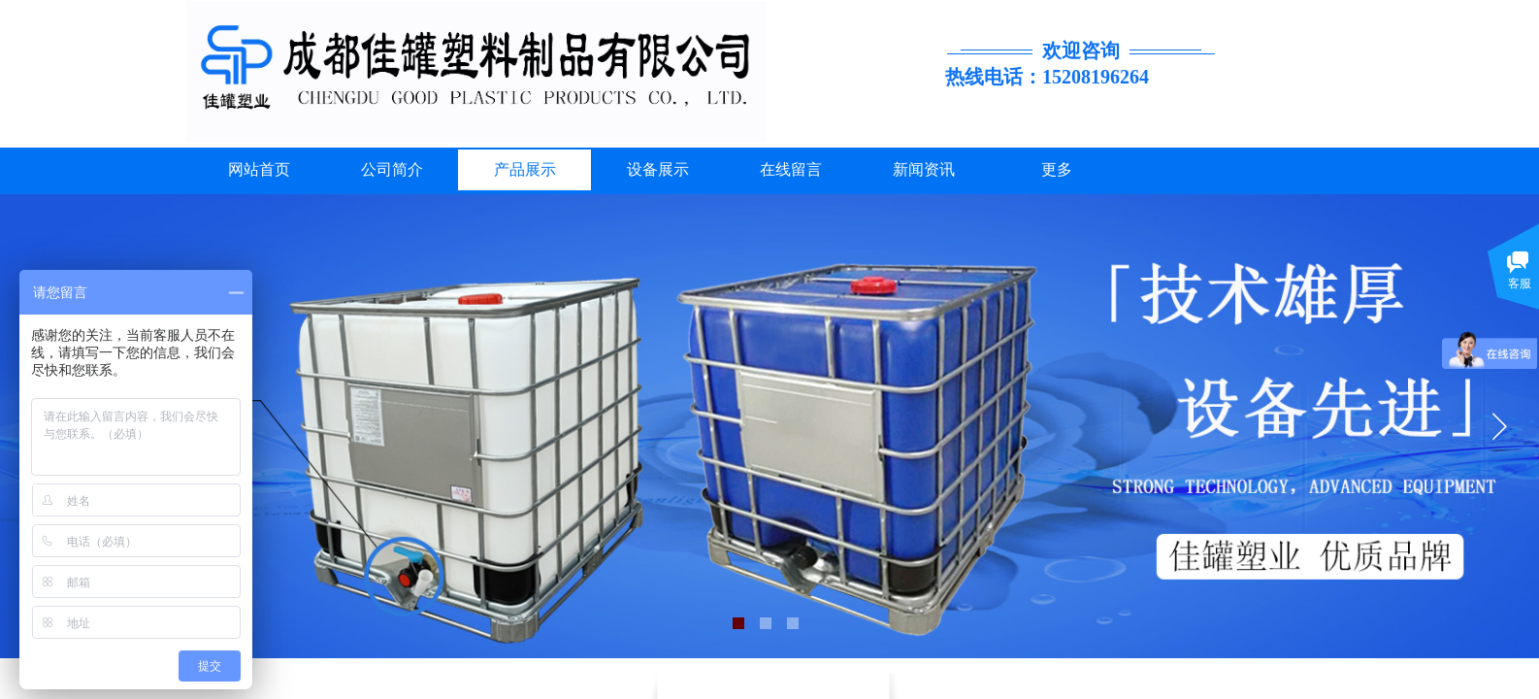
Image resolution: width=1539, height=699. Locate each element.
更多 (1056, 169)
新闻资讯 (924, 169)
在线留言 (791, 169)
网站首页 (259, 169)
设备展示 (658, 169)
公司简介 (392, 169)
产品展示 (525, 169)
